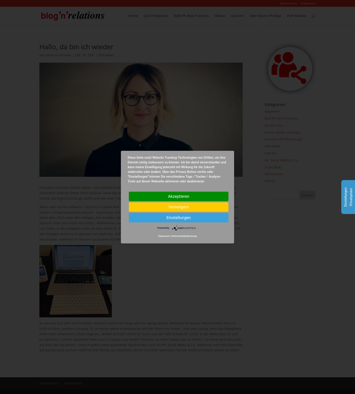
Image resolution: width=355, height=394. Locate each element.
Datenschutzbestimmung (184, 236)
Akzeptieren (178, 196)
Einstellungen (178, 217)
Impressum (164, 236)
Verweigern (178, 206)
